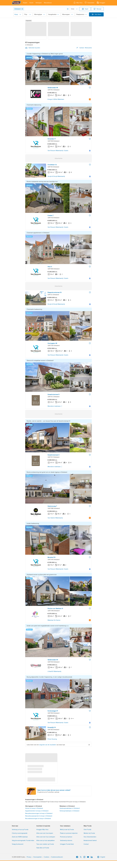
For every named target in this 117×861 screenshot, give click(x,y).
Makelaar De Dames (54, 620)
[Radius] (74, 9)
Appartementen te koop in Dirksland (36, 811)
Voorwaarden (37, 857)
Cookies (46, 857)
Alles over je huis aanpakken (45, 840)
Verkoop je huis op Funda (20, 829)
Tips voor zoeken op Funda (45, 844)
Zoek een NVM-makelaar (20, 837)
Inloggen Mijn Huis (42, 829)
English (101, 857)
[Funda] (16, 2)
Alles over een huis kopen (44, 833)
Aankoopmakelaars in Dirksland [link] (70, 808)
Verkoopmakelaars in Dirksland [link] (69, 811)
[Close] (22, 9)
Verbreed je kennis (66, 840)
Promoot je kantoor (66, 837)
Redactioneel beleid (90, 840)
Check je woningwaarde (19, 833)
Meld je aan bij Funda (67, 829)
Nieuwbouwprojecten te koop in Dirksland (38, 816)
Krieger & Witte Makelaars (56, 99)
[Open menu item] (25, 3)
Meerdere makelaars (55, 406)
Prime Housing (52, 739)
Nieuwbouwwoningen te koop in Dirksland (38, 813)
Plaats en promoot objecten (69, 833)
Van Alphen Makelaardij (55, 518)
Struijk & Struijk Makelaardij (56, 176)
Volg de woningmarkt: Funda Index (23, 840)
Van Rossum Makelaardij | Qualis (58, 150)
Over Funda (87, 829)
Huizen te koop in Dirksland (34, 808)
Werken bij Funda (89, 833)
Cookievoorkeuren (57, 857)
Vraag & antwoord (17, 844)
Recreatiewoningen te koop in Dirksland (38, 818)
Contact (86, 844)
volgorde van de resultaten (47, 745)
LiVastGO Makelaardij (54, 671)
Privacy (29, 857)
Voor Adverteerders (90, 837)
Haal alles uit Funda (42, 848)
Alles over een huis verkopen (45, 837)
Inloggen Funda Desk (67, 844)
